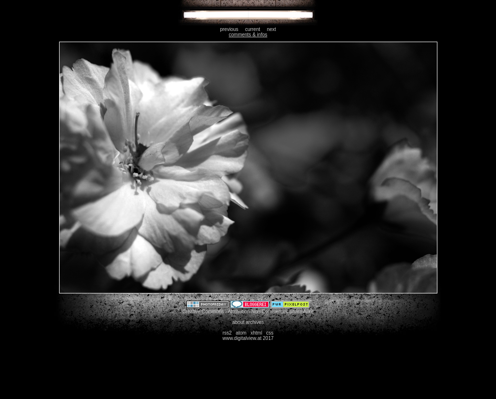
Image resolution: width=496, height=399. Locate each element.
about (238, 322)
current (252, 29)
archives (255, 322)
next (271, 29)
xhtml (256, 333)
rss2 (227, 333)
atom (241, 333)
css (270, 333)
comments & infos (248, 34)
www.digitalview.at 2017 (248, 338)
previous (229, 29)
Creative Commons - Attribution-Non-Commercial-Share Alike (247, 311)
